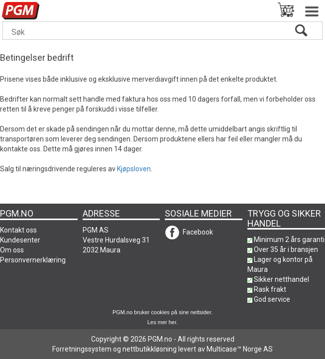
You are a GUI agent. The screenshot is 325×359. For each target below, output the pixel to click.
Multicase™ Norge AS (240, 349)
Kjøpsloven (134, 169)
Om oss (12, 250)
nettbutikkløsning (149, 349)
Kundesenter (20, 240)
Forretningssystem (81, 349)
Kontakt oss (18, 230)
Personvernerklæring (33, 260)
